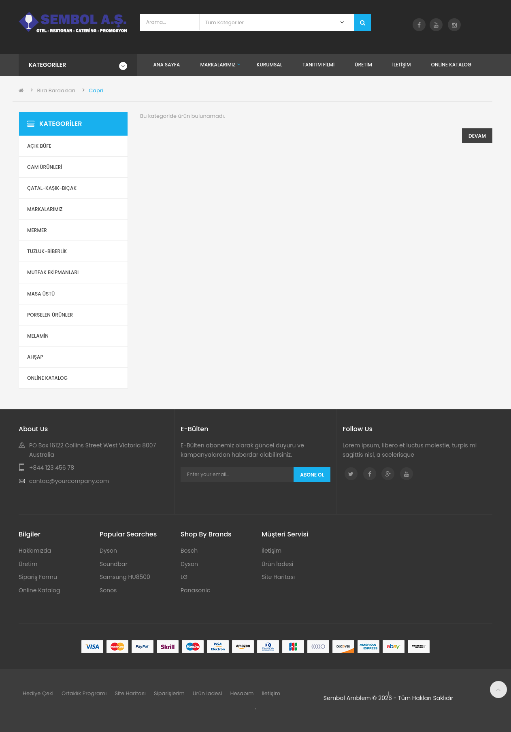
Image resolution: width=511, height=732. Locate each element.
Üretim (28, 564)
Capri (96, 90)
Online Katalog (39, 590)
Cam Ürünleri (44, 167)
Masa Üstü (41, 293)
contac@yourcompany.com (69, 481)
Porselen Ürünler (50, 314)
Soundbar (114, 564)
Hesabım (241, 693)
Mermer (37, 230)
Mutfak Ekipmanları (53, 272)
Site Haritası (278, 577)
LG (184, 577)
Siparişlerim (169, 693)
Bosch (189, 551)
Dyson (108, 551)
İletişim (271, 551)
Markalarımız (44, 209)
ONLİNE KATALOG (47, 378)
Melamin (38, 335)
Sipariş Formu (38, 577)
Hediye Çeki (38, 693)
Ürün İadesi (277, 564)
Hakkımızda (35, 551)
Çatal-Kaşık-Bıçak (52, 188)
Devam (477, 135)
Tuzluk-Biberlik (47, 251)
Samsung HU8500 (125, 577)
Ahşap (35, 356)
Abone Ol (312, 474)
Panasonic (195, 590)
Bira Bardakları (56, 90)
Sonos (108, 590)
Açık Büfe (39, 146)
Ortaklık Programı (84, 693)
